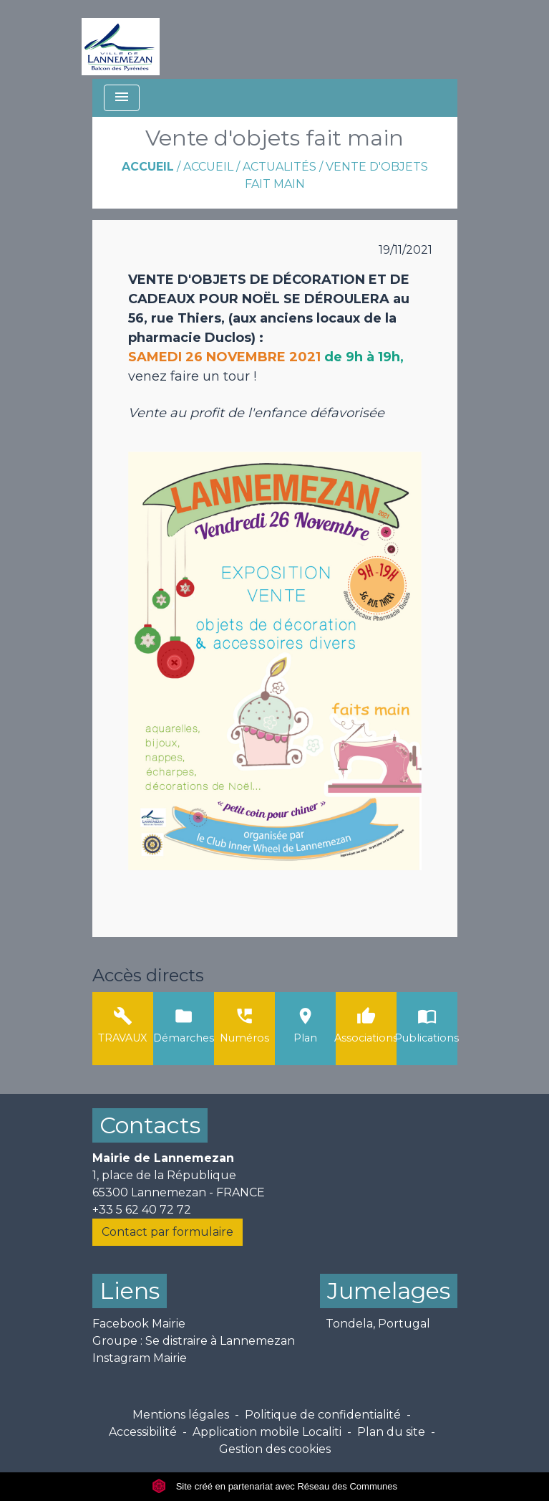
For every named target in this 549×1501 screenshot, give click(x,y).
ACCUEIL (208, 166)
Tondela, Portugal (378, 1323)
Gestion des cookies (275, 1449)
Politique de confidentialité (323, 1414)
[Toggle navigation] (122, 98)
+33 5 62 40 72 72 (141, 1209)
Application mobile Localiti (267, 1432)
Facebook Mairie (138, 1323)
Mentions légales (180, 1414)
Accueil (148, 166)
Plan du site (391, 1432)
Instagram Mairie (139, 1358)
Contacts (149, 1125)
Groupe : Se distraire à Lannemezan (193, 1341)
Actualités (279, 166)
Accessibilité (143, 1432)
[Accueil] (121, 39)
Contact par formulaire (167, 1232)
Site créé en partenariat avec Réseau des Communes (274, 1486)
